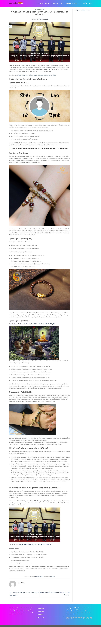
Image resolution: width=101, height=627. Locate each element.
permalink (52, 576)
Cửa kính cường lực (73, 3)
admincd (45, 19)
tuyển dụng (87, 3)
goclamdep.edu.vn (40, 9)
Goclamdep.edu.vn (42, 3)
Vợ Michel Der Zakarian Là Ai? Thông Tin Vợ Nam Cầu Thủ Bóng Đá (36, 324)
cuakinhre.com (57, 3)
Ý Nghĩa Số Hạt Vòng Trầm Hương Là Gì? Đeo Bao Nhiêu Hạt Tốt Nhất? (36, 75)
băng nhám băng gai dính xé (82, 10)
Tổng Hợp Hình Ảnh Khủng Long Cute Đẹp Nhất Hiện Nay (35, 544)
